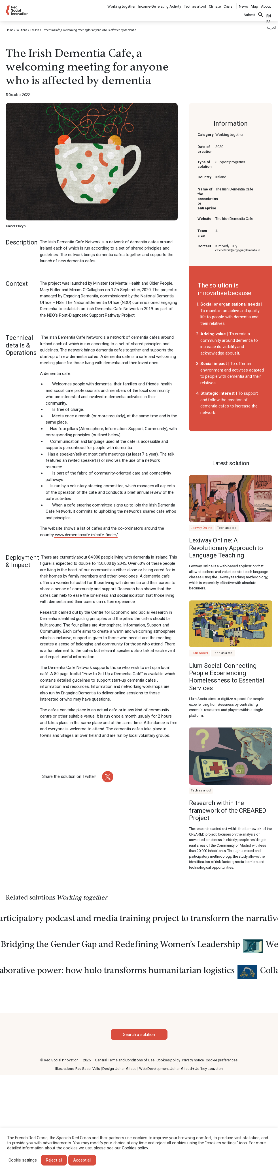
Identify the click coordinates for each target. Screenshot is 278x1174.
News (243, 4)
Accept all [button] (82, 1160)
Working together (122, 4)
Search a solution (139, 1034)
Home (9, 30)
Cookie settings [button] (23, 1160)
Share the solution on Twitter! (69, 776)
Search (260, 11)
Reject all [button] (54, 1160)
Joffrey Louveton (209, 1068)
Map (254, 4)
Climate (215, 4)
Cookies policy (168, 1060)
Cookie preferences (221, 1060)
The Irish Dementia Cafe (234, 218)
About (266, 4)
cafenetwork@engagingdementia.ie (237, 250)
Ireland (220, 177)
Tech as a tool (195, 4)
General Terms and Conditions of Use (124, 1060)
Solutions (21, 30)
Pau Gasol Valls (87, 1068)
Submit (249, 12)
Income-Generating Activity (160, 4)
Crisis (228, 4)
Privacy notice (193, 1060)
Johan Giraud (126, 1068)
